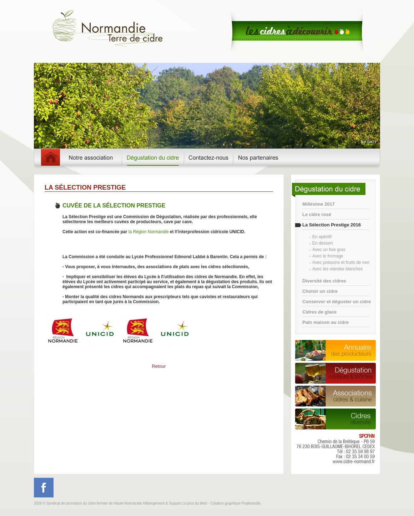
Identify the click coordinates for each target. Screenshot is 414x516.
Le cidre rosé (316, 214)
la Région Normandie (148, 231)
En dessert (322, 243)
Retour (159, 366)
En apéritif (322, 236)
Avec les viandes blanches (337, 268)
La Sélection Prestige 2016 (331, 224)
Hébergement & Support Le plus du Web (175, 503)
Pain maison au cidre (325, 322)
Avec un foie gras (328, 249)
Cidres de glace (319, 312)
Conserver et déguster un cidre (336, 301)
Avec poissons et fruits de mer (341, 262)
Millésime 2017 (318, 204)
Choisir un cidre (320, 291)
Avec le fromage (327, 256)
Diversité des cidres (324, 281)
